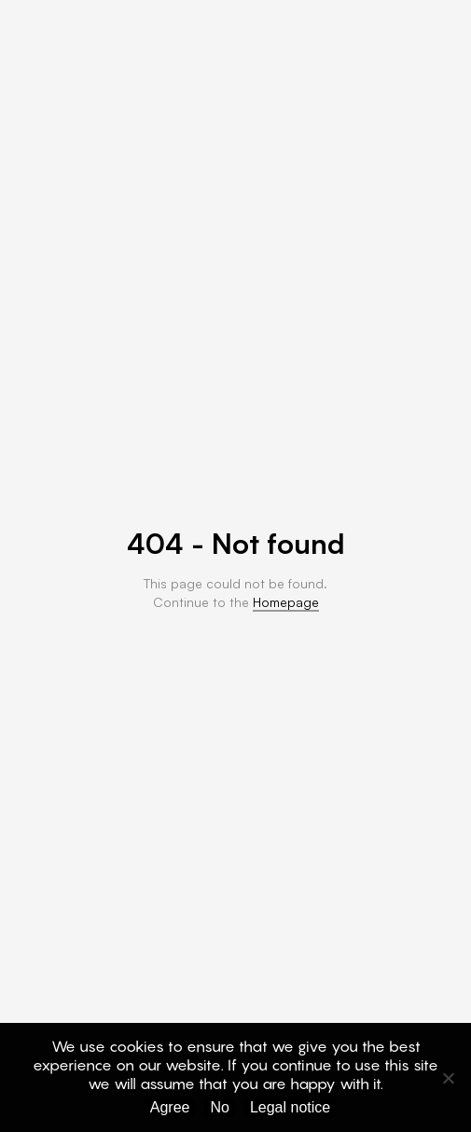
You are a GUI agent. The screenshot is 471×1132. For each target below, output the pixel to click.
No (219, 1107)
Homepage (286, 602)
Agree (170, 1107)
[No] (447, 1078)
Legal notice (290, 1107)
